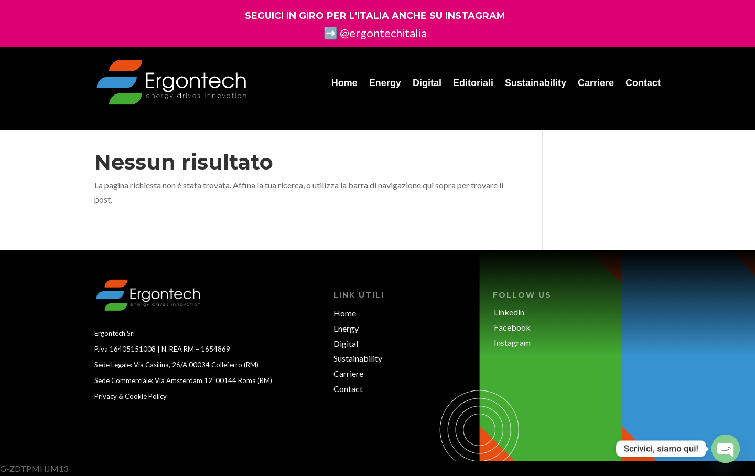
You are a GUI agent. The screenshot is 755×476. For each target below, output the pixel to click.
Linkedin (509, 312)
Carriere (596, 83)
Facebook (512, 327)
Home (344, 83)
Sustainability (535, 83)
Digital (427, 83)
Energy (385, 83)
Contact (643, 83)
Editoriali (473, 83)
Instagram (512, 342)
